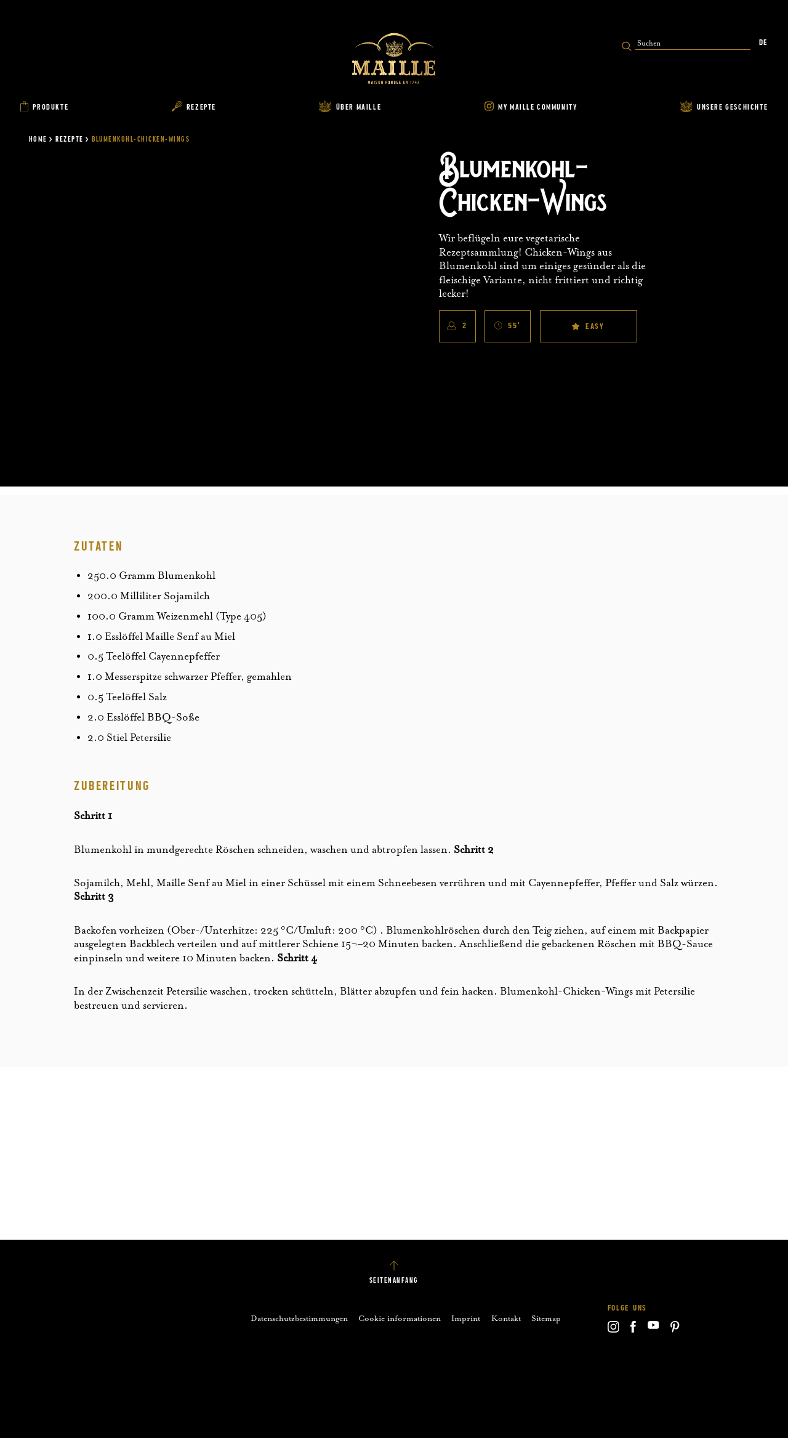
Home (38, 139)
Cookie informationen (399, 1318)
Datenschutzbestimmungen (299, 1318)
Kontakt (506, 1318)
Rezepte (69, 139)
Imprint (465, 1318)
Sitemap (546, 1318)
